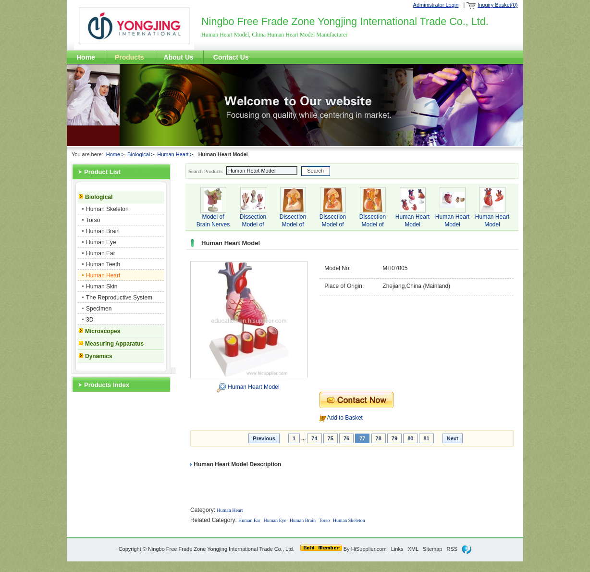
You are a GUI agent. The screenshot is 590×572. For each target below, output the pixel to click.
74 (314, 438)
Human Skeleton (107, 209)
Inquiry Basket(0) (497, 5)
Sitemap (432, 549)
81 (426, 438)
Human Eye (101, 242)
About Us (179, 57)
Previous (264, 438)
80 (410, 438)
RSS (452, 549)
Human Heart (172, 154)
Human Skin (101, 286)
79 (394, 438)
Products (129, 57)
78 (378, 438)
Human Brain (103, 231)
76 (346, 438)
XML (413, 549)
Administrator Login (436, 5)
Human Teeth (103, 264)
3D (89, 319)
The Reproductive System (119, 297)
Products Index (106, 384)
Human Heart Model (253, 387)
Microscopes (102, 331)
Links (397, 549)
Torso (93, 220)
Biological (138, 154)
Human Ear (100, 253)
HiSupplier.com (369, 549)
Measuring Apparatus (114, 343)
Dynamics (98, 356)
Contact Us (231, 57)
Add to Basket (345, 417)
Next (452, 438)
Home (85, 57)
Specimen (98, 308)
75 (330, 438)
